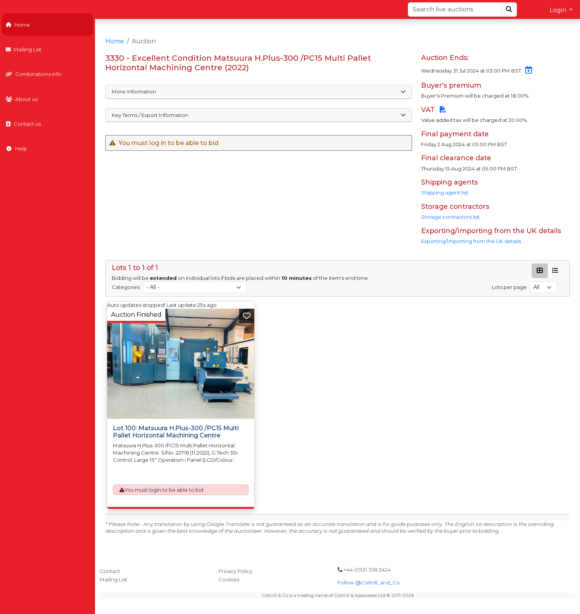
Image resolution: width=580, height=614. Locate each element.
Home (18, 25)
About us (22, 99)
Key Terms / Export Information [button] (259, 115)
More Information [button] (259, 91)
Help (16, 148)
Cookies (229, 579)
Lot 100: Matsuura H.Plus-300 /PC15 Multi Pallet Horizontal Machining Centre (176, 432)
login (155, 490)
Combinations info (34, 74)
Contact (110, 571)
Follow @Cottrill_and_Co (369, 582)
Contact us (23, 124)
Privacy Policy (235, 571)
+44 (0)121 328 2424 (364, 570)
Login (559, 10)
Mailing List (23, 49)
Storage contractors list (450, 217)
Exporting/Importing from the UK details (471, 241)
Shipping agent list (444, 192)
